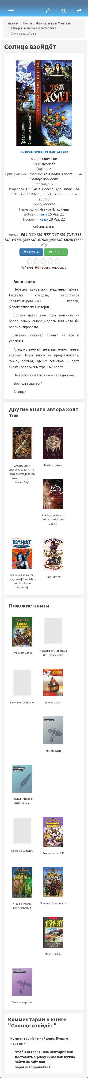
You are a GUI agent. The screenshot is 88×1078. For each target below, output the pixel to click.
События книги (43, 227)
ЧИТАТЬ (56, 252)
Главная (13, 23)
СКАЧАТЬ (31, 252)
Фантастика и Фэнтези (53, 23)
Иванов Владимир (54, 209)
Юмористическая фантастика (33, 28)
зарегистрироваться (32, 1067)
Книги (27, 23)
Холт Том (49, 158)
